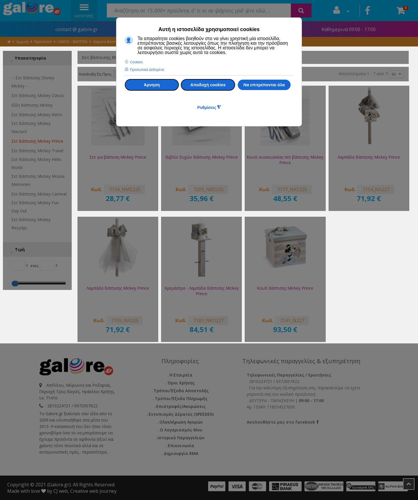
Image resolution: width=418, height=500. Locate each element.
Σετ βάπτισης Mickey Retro (36, 114)
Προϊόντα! (43, 41)
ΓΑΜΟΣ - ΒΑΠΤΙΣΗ (72, 41)
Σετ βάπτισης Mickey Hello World (36, 163)
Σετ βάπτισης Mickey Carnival (38, 194)
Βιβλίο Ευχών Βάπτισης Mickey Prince (201, 157)
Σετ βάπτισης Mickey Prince (37, 141)
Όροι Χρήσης (181, 383)
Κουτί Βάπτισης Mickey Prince (285, 288)
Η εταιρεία (181, 375)
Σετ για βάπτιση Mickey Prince (117, 157)
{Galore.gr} (59, 484)
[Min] (17, 266)
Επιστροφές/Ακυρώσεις (181, 406)
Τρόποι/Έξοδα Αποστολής (181, 390)
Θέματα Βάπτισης (108, 41)
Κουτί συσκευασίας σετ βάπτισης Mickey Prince (285, 159)
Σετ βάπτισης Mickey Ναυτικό (31, 127)
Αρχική (22, 41)
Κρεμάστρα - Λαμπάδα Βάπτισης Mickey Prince (202, 290)
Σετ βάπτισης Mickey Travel (37, 150)
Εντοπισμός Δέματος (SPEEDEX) (181, 414)
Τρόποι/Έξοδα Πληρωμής (181, 398)
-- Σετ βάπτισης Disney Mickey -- (32, 82)
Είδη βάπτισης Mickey (32, 105)
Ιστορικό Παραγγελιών (181, 437)
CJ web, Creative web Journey (85, 491)
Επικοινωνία (181, 445)
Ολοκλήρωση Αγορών (181, 422)
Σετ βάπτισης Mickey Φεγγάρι (31, 223)
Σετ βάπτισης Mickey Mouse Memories (38, 180)
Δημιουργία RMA (181, 453)
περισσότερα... (95, 452)
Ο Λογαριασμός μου (181, 430)
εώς (34, 265)
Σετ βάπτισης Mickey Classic (37, 95)
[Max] (47, 266)
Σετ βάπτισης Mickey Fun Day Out (35, 207)
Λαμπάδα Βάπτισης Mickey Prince (369, 157)
